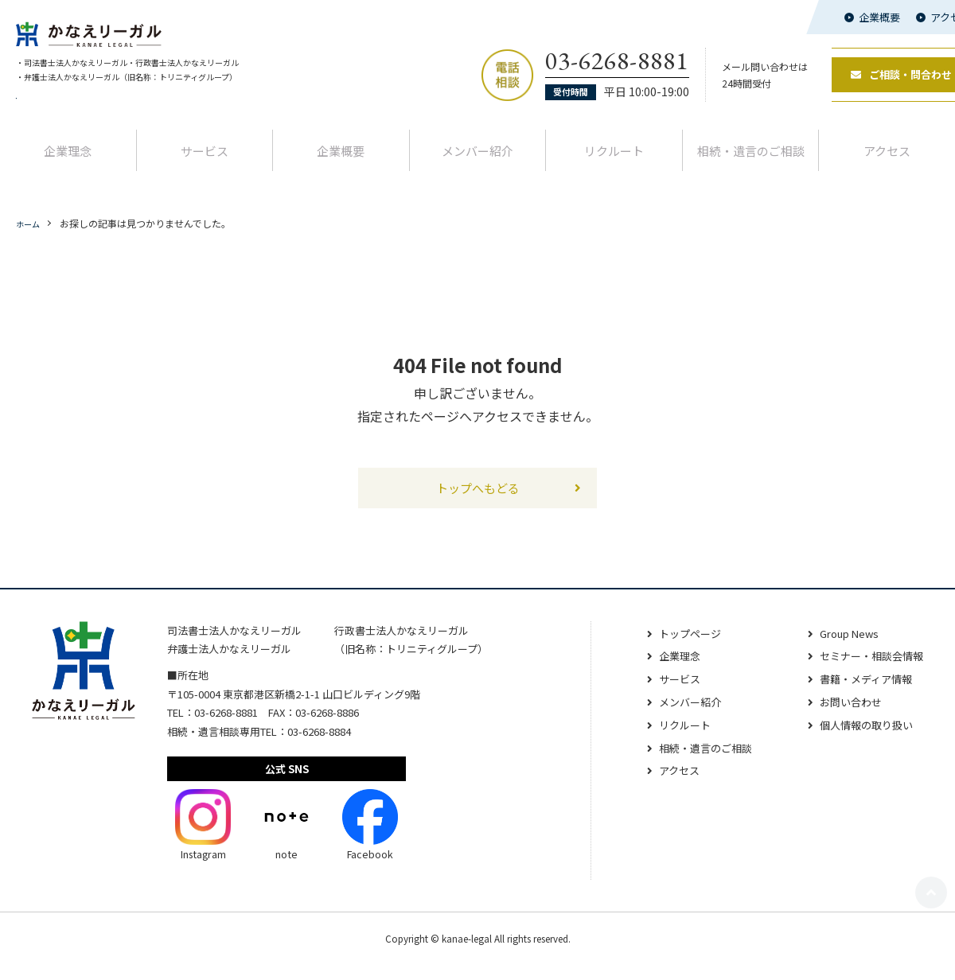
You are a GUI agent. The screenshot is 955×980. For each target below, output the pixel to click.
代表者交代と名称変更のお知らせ (87, 111)
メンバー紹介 (477, 163)
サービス (204, 163)
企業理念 (68, 163)
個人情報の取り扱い (862, 741)
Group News (844, 649)
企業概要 (879, 17)
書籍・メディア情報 (861, 694)
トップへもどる (477, 501)
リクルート (614, 163)
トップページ (677, 649)
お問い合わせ (845, 717)
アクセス (666, 786)
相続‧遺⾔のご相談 (751, 163)
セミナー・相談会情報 (867, 671)
